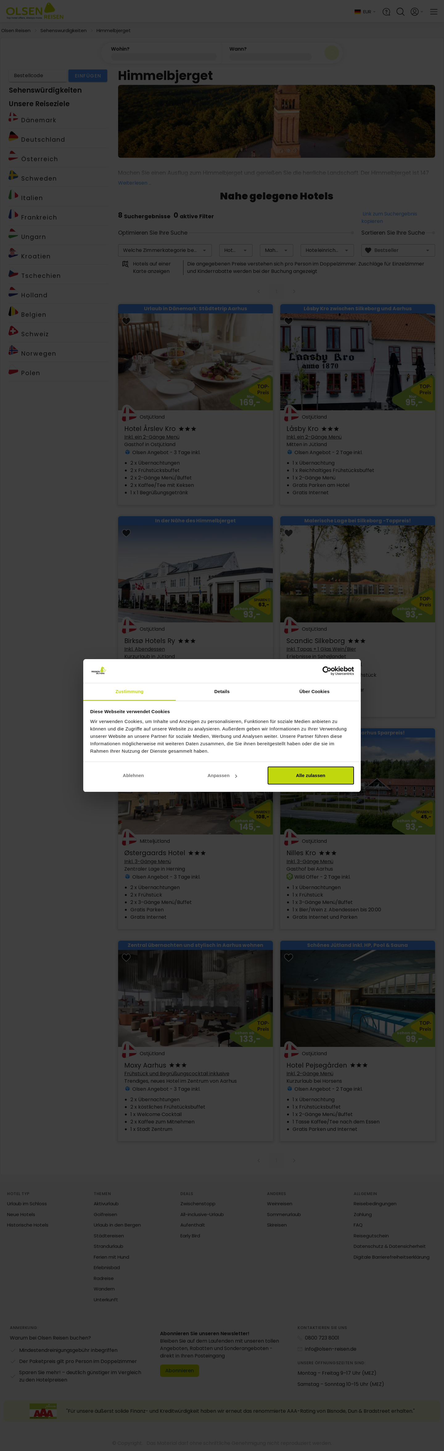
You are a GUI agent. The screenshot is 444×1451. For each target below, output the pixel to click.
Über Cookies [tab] (314, 691)
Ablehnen (133, 775)
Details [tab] (222, 691)
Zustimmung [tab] (130, 691)
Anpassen (222, 775)
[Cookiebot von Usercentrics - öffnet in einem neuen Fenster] (327, 671)
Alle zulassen (310, 775)
